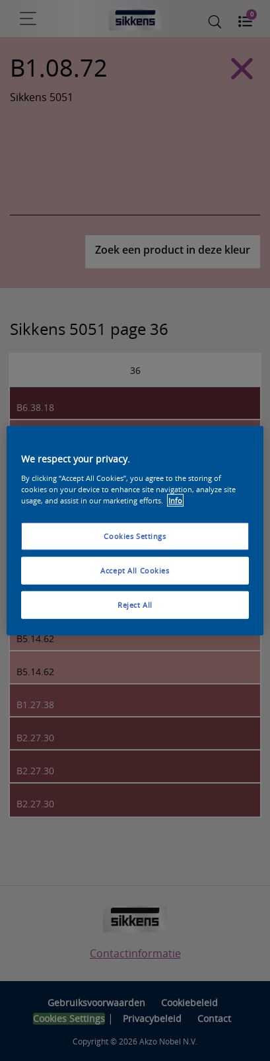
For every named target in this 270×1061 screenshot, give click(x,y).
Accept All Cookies (134, 570)
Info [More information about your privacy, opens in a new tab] (175, 500)
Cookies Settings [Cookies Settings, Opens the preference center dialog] (135, 536)
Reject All (135, 604)
